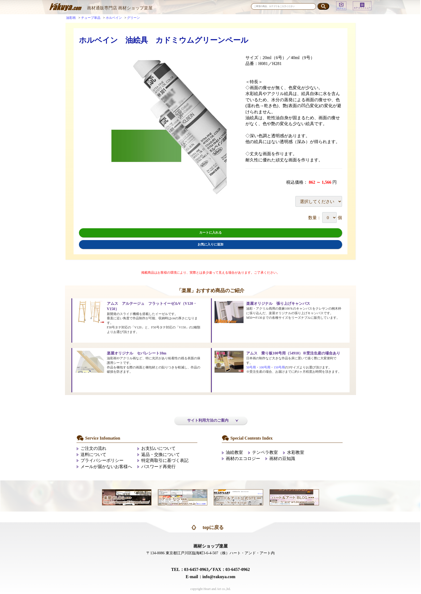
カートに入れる (210, 232)
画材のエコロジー (243, 458)
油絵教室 (234, 452)
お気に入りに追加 (210, 244)
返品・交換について (160, 454)
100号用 (264, 367)
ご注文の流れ (93, 448)
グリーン (133, 18)
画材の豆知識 (282, 458)
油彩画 (71, 18)
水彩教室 (295, 452)
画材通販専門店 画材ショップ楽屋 (120, 8)
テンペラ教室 (265, 452)
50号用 (251, 367)
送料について (93, 454)
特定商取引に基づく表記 (164, 460)
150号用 (279, 367)
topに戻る (213, 527)
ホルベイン (114, 18)
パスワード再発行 (158, 466)
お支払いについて (158, 448)
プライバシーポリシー (102, 460)
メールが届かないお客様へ (106, 466)
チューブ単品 (90, 18)
